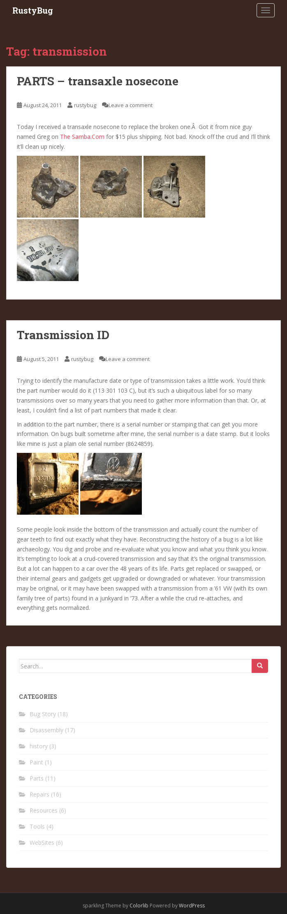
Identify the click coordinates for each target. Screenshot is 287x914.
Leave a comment (131, 105)
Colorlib (139, 905)
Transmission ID (63, 334)
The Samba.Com (82, 137)
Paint (36, 762)
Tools (37, 826)
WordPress (192, 905)
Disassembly (46, 730)
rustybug (85, 105)
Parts (37, 778)
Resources (44, 810)
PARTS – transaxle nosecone (97, 81)
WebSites (42, 842)
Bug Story (43, 714)
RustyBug (32, 10)
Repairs (39, 794)
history (39, 746)
